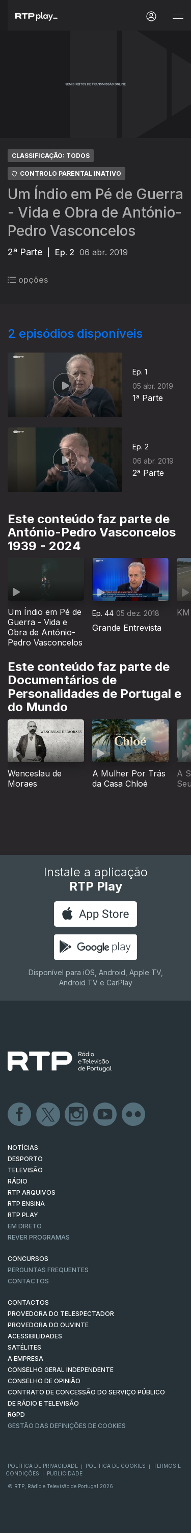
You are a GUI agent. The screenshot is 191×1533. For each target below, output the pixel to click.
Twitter (48, 1114)
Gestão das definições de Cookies (67, 1426)
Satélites (24, 1347)
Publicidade (65, 1473)
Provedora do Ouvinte (48, 1325)
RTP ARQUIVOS (32, 1192)
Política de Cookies (116, 1466)
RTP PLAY (23, 1215)
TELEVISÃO (25, 1170)
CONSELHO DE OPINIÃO (44, 1381)
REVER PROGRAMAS (39, 1237)
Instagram (77, 1114)
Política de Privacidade (43, 1466)
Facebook (20, 1114)
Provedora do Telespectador (61, 1313)
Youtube (105, 1114)
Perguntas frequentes (48, 1270)
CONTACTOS (28, 1302)
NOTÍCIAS (23, 1147)
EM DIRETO (25, 1226)
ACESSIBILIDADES (35, 1336)
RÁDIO (18, 1181)
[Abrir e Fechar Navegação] (178, 16)
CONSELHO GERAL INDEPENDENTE (61, 1370)
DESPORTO (25, 1159)
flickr (134, 1114)
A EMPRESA (25, 1358)
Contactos (28, 1281)
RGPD (16, 1414)
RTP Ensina (26, 1203)
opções (28, 280)
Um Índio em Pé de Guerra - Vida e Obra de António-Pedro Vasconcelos (95, 212)
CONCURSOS (28, 1258)
